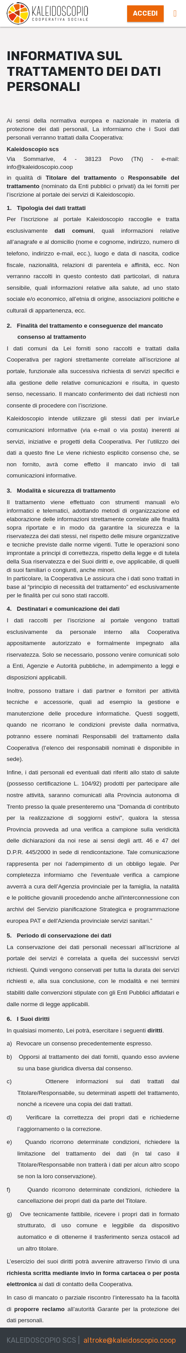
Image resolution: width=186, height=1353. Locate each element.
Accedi (145, 13)
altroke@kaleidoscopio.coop (129, 1340)
